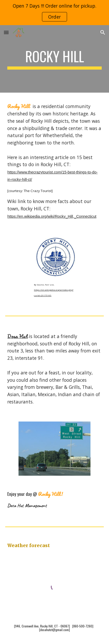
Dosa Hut (17, 336)
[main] (54, 59)
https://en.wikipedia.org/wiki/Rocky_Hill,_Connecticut (51, 216)
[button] (6, 32)
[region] (54, 12)
